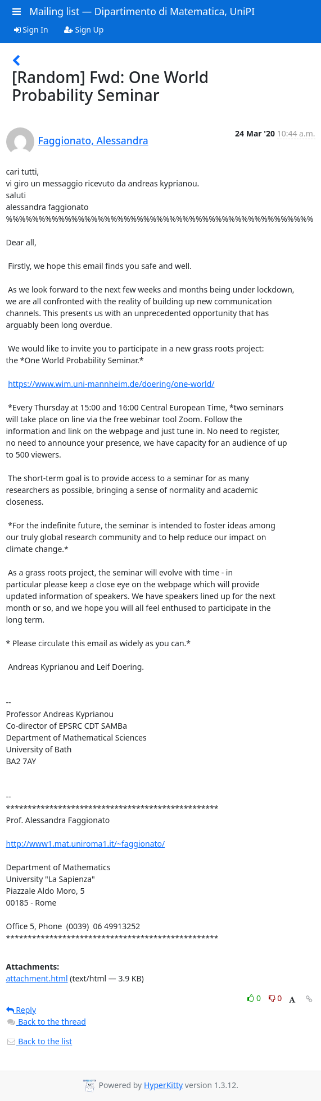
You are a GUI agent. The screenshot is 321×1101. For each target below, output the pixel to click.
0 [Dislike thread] (275, 998)
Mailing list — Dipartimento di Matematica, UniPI (142, 11)
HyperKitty (163, 1085)
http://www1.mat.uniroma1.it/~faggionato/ (85, 843)
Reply (21, 1009)
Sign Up (84, 29)
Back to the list (39, 1041)
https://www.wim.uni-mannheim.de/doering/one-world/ (111, 383)
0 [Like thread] (255, 998)
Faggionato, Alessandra (93, 140)
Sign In (31, 29)
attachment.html (37, 978)
